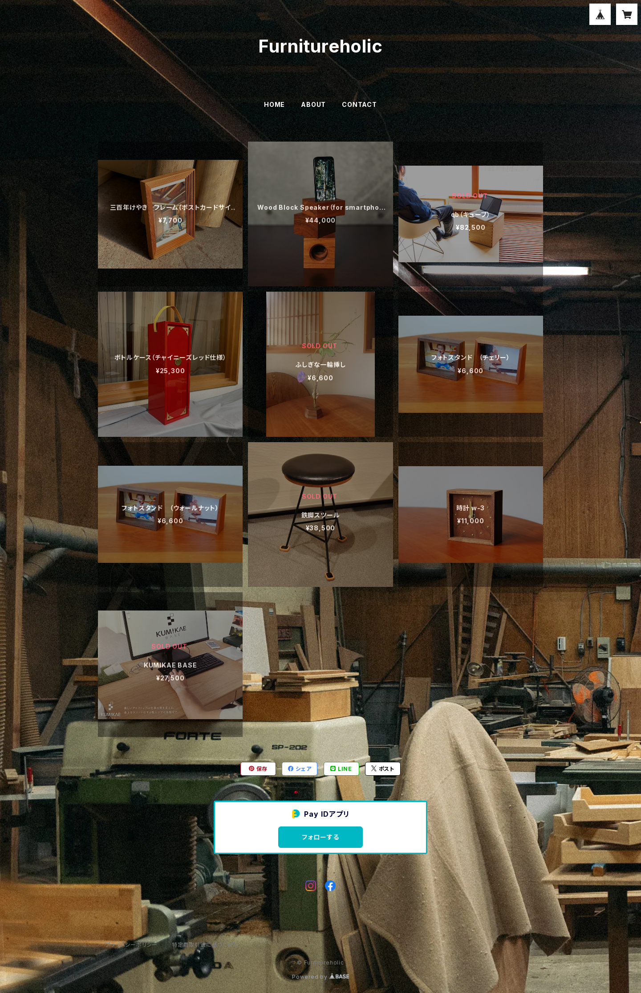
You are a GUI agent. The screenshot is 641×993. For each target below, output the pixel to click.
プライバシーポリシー (131, 944)
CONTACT (359, 104)
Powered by (320, 976)
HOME (274, 104)
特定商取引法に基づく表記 (205, 944)
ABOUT (313, 104)
